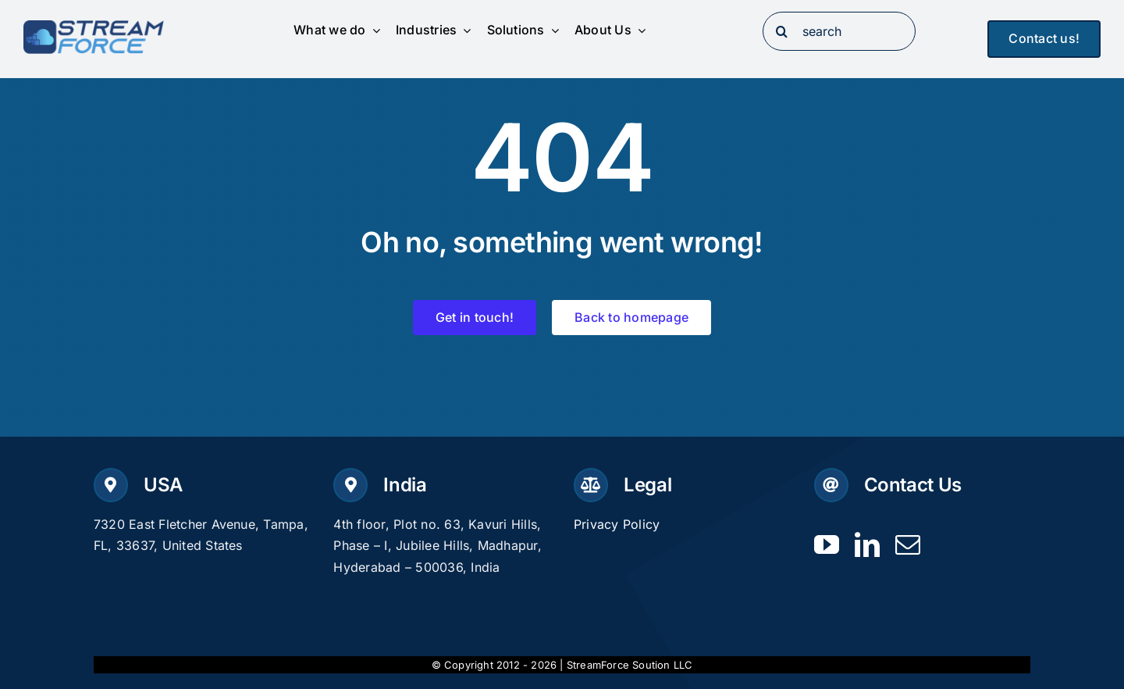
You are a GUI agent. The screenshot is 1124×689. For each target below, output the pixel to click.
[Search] (782, 31)
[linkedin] (867, 544)
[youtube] (826, 544)
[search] (839, 31)
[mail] (907, 544)
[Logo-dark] (93, 26)
